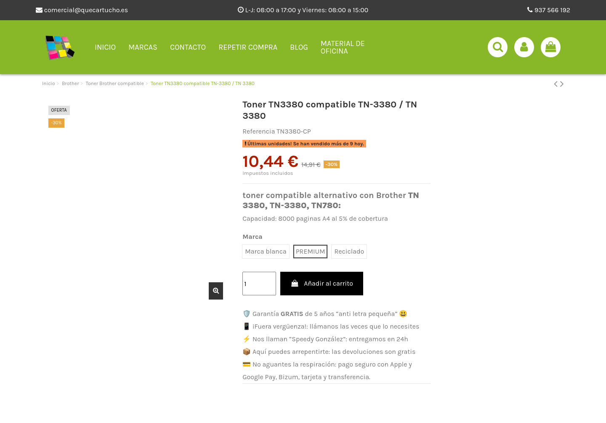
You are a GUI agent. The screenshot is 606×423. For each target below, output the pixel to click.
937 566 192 (548, 10)
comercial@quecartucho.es (82, 10)
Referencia (258, 131)
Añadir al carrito (321, 283)
